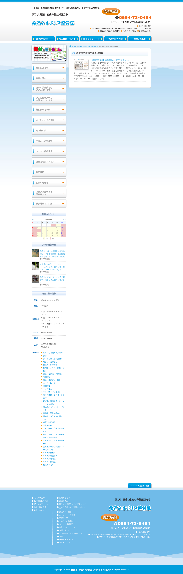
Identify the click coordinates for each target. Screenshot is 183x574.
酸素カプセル (48, 465)
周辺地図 (40, 172)
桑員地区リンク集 (44, 204)
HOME (74, 46)
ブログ (62, 536)
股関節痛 (46, 386)
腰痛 (45, 356)
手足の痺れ (47, 389)
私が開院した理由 (67, 39)
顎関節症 (46, 377)
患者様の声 (41, 130)
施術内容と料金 (116, 39)
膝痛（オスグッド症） (52, 380)
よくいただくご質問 (45, 120)
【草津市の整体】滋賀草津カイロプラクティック (110, 60)
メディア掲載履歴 (44, 151)
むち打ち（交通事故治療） (53, 353)
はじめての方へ (43, 39)
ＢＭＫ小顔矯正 (49, 462)
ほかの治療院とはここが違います (44, 88)
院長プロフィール (91, 39)
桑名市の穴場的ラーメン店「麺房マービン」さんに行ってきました (52, 280)
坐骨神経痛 (47, 425)
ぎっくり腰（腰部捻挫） (53, 359)
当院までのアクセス (45, 162)
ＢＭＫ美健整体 (49, 453)
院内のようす (42, 68)
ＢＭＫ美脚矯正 (49, 459)
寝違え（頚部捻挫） (51, 365)
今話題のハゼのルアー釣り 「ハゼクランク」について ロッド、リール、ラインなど (52, 267)
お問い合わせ (140, 39)
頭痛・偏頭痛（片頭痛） (53, 374)
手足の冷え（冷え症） (52, 392)
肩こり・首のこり (50, 362)
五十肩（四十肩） (50, 383)
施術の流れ (41, 78)
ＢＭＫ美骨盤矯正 (50, 456)
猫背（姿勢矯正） (50, 422)
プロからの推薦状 (44, 141)
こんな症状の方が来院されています (44, 99)
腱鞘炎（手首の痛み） (52, 413)
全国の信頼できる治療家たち (88, 46)
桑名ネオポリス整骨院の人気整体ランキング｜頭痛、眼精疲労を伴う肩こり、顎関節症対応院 (52, 254)
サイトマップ (64, 543)
